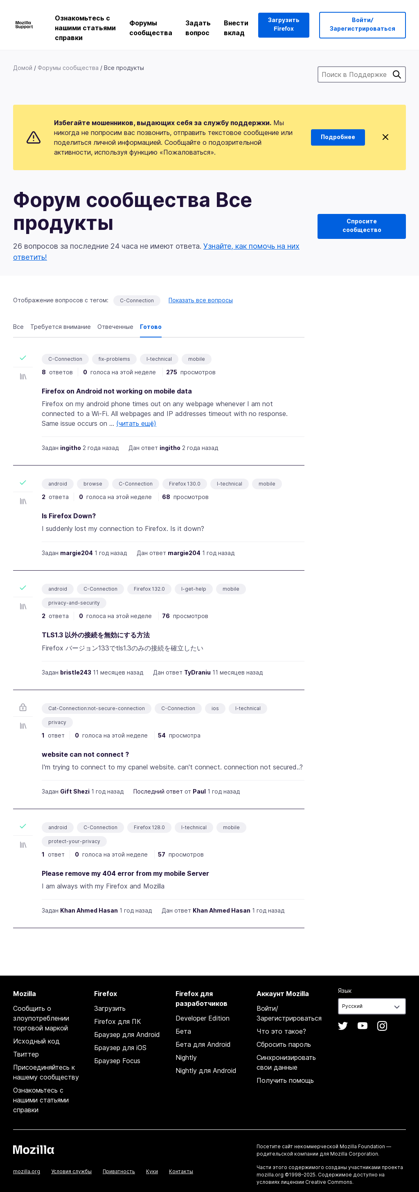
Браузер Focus (117, 1061)
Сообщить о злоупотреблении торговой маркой (41, 1018)
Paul (199, 791)
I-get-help (193, 589)
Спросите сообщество (361, 226)
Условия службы (71, 1171)
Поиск (396, 74)
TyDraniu (197, 672)
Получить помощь (285, 1080)
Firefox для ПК (117, 1021)
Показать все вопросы (201, 300)
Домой (22, 67)
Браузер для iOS (120, 1048)
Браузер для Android (127, 1034)
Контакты (181, 1171)
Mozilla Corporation (354, 1154)
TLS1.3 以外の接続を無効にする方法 (96, 635)
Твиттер (26, 1054)
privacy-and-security (74, 603)
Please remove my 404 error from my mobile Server (125, 873)
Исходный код (36, 1041)
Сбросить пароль (284, 1044)
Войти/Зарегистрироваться (362, 25)
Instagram (382, 1026)
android (57, 484)
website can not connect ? (85, 754)
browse (92, 484)
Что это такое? (281, 1031)
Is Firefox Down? (69, 516)
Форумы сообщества (150, 28)
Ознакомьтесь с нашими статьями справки (85, 28)
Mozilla (33, 1149)
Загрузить (110, 1008)
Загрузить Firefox (284, 25)
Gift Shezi (75, 791)
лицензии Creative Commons (316, 1182)
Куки (152, 1171)
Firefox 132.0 (149, 589)
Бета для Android (203, 1044)
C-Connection (137, 300)
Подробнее (338, 137)
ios (215, 708)
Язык (344, 990)
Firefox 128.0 (149, 827)
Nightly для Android (206, 1070)
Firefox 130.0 (184, 484)
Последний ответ (158, 791)
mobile (196, 359)
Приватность (119, 1171)
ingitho (70, 447)
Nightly (186, 1057)
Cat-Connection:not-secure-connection (96, 708)
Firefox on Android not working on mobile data (117, 391)
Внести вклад (236, 28)
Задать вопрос (198, 28)
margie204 (76, 552)
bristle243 (75, 672)
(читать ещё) (136, 423)
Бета (183, 1031)
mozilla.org (26, 1171)
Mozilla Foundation (362, 1146)
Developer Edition (203, 1018)
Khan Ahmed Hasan (89, 910)
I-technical (159, 359)
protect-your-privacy (74, 841)
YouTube (362, 1026)
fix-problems (114, 359)
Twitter (343, 1026)
